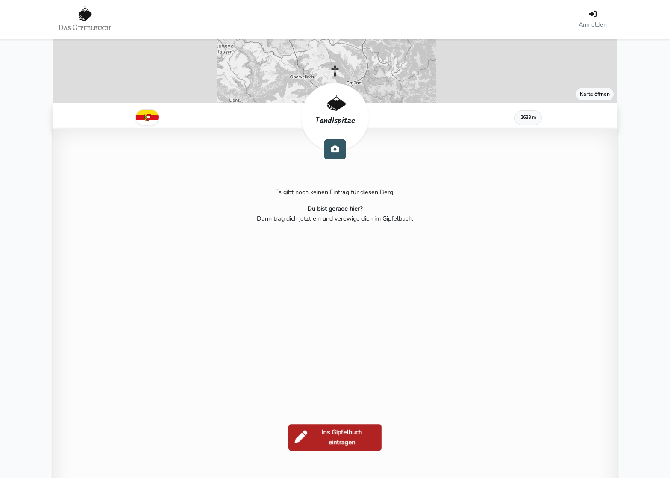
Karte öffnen (595, 93)
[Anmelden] (592, 19)
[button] (335, 71)
